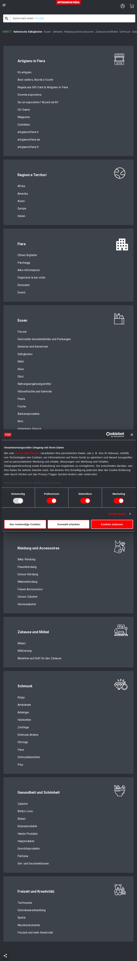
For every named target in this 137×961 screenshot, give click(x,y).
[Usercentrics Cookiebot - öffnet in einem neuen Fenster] (108, 434)
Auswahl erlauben (68, 524)
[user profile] (122, 6)
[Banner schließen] (132, 434)
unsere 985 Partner (27, 452)
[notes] (4, 5)
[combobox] (69, 18)
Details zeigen (117, 513)
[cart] (132, 6)
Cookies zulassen (112, 524)
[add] (5, 955)
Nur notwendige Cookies (25, 524)
